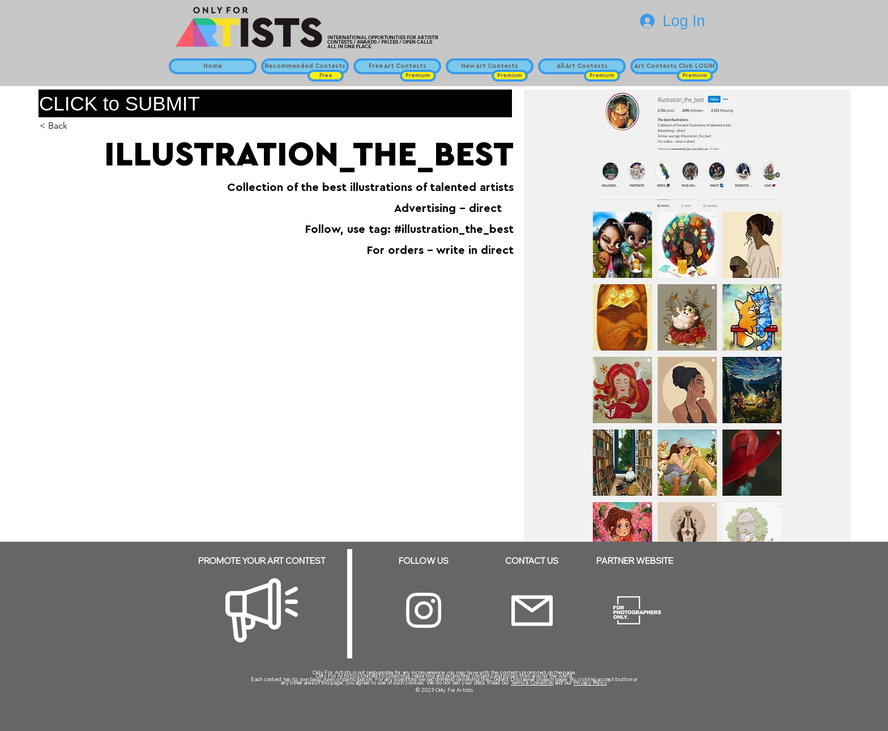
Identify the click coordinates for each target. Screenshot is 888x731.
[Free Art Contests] (397, 66)
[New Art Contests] (489, 66)
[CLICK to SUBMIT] (275, 103)
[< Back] (62, 126)
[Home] (213, 66)
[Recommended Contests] (305, 66)
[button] (326, 76)
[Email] (532, 610)
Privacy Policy (590, 682)
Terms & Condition (532, 682)
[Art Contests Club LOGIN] (674, 66)
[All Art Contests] (582, 66)
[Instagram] (423, 610)
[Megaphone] (261, 610)
